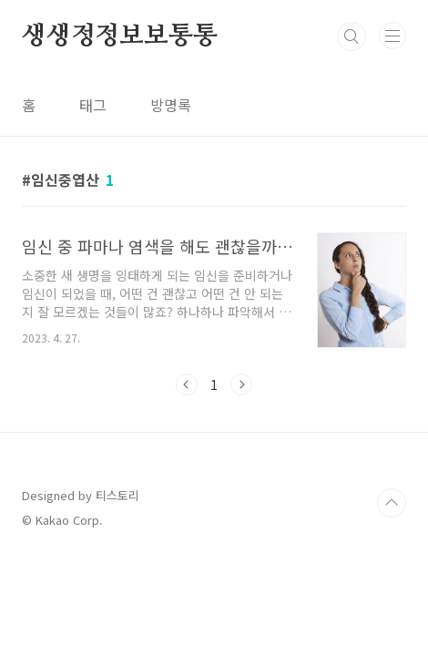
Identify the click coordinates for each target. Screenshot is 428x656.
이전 (187, 384)
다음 (241, 384)
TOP (391, 503)
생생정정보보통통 (119, 36)
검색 (351, 36)
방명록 (170, 105)
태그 (93, 105)
